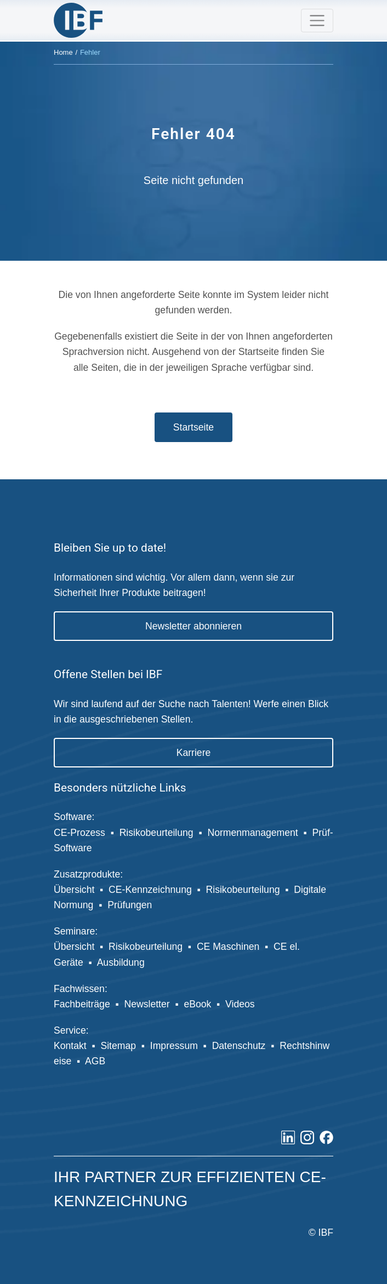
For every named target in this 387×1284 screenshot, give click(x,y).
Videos (239, 1004)
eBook (197, 1004)
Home (63, 52)
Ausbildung (122, 962)
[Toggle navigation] (317, 20)
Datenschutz (239, 1045)
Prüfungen (129, 904)
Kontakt (70, 1045)
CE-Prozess (79, 832)
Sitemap (118, 1045)
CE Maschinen (228, 946)
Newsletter (147, 1004)
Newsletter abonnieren (193, 626)
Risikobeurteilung (156, 832)
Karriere (194, 752)
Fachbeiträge (82, 1004)
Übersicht (74, 889)
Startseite (193, 427)
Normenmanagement (252, 832)
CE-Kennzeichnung (150, 889)
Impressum (174, 1045)
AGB (95, 1061)
